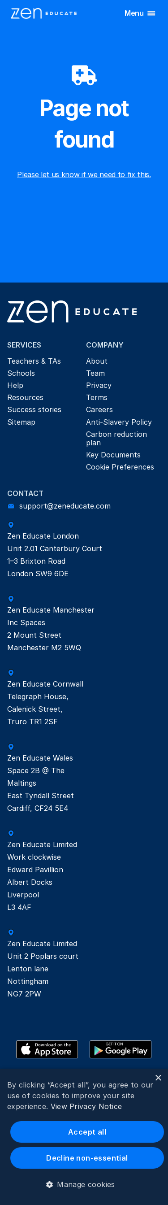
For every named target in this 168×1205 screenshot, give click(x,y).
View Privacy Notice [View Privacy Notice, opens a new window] (86, 1106)
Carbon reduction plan (117, 438)
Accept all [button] (87, 1131)
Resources (25, 397)
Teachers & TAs (34, 361)
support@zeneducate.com (65, 505)
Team (95, 373)
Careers (99, 409)
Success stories (34, 409)
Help (15, 385)
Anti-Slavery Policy (119, 422)
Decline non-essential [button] (87, 1157)
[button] (84, 1184)
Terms (97, 397)
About (97, 361)
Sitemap (21, 422)
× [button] (158, 1078)
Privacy (99, 385)
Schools (21, 373)
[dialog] (84, 1137)
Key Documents (113, 454)
